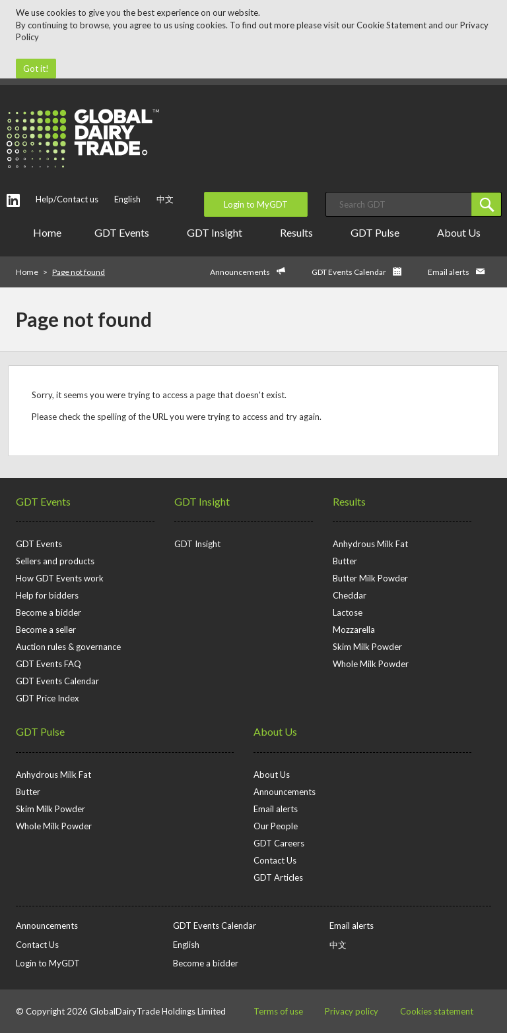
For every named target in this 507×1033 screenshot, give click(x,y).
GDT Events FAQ (48, 664)
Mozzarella (354, 629)
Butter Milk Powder (370, 578)
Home (47, 232)
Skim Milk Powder (367, 646)
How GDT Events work (60, 578)
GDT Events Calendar (349, 272)
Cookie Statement (391, 25)
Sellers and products (55, 561)
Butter (345, 561)
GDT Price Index (47, 698)
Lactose (347, 612)
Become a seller (46, 629)
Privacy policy (351, 1011)
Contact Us (275, 860)
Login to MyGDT (256, 204)
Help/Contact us (67, 199)
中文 (165, 199)
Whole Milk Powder (371, 664)
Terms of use (278, 1011)
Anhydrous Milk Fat (370, 544)
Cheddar (349, 595)
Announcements (240, 272)
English (127, 199)
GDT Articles (278, 877)
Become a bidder (48, 612)
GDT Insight (217, 232)
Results (299, 232)
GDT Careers (279, 843)
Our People (276, 826)
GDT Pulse (377, 232)
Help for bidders (47, 595)
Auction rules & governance (68, 646)
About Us (461, 232)
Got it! (36, 68)
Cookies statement (436, 1011)
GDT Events (124, 232)
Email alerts (448, 272)
